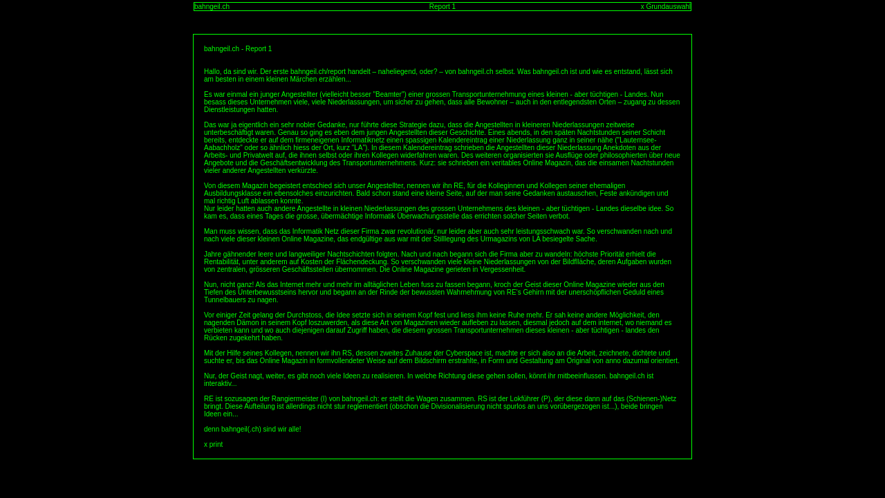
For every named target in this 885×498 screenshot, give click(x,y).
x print (213, 444)
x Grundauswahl (666, 6)
